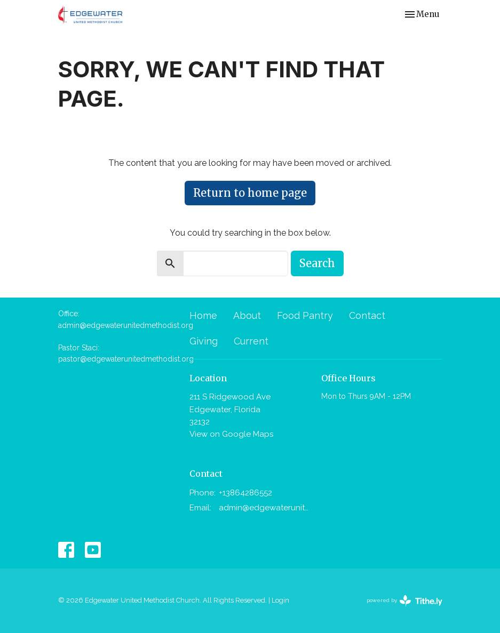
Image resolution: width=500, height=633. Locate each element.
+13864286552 (245, 493)
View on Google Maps (231, 434)
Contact (367, 315)
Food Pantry (305, 315)
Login (280, 600)
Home (203, 315)
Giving (203, 341)
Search (317, 263)
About (247, 315)
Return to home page (250, 192)
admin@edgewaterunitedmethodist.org (265, 507)
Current (251, 341)
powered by (404, 600)
